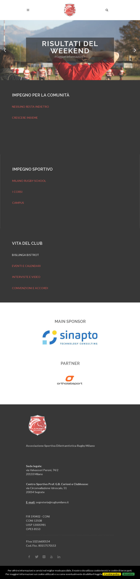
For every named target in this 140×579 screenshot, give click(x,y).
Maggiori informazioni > (70, 57)
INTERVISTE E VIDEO (26, 277)
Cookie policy (111, 574)
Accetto (128, 574)
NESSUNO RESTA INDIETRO (30, 106)
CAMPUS (18, 202)
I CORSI (17, 191)
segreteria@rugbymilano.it (52, 502)
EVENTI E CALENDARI (26, 266)
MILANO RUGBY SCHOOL (29, 180)
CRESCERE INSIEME (25, 117)
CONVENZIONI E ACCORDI (30, 288)
